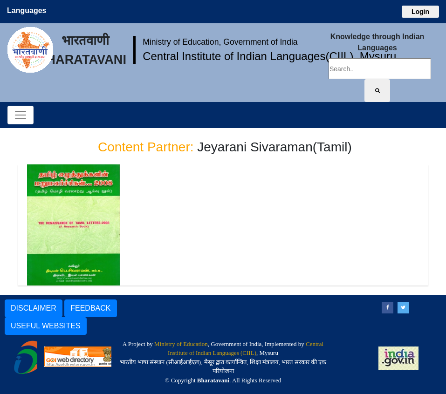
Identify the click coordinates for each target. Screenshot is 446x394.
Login (420, 11)
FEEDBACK (90, 308)
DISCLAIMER (33, 308)
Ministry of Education (181, 343)
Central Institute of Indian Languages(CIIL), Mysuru (269, 56)
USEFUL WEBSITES (46, 326)
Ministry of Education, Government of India (220, 42)
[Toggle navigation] (20, 115)
